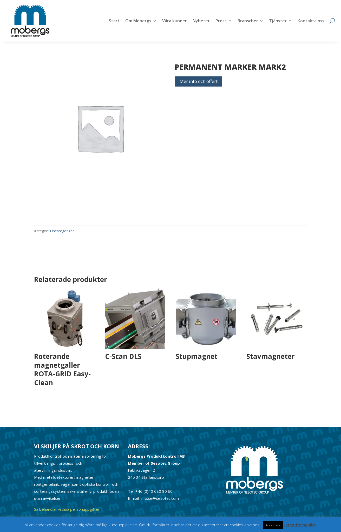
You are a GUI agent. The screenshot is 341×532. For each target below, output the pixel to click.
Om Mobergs (138, 21)
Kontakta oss (311, 21)
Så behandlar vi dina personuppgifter (67, 509)
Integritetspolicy (300, 524)
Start (114, 21)
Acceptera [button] (273, 525)
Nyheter (201, 21)
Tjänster (278, 21)
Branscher (248, 21)
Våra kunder (174, 21)
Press (221, 21)
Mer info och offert (199, 81)
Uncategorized (62, 230)
